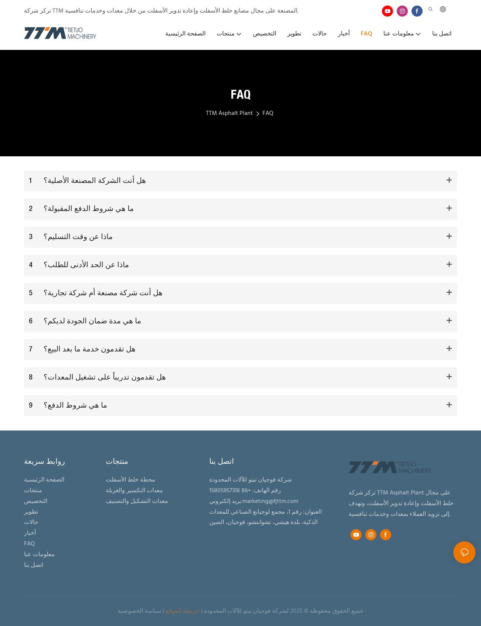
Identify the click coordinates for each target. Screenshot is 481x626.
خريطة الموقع (183, 611)
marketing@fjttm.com (270, 501)
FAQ (267, 113)
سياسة (153, 611)
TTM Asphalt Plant (229, 113)
